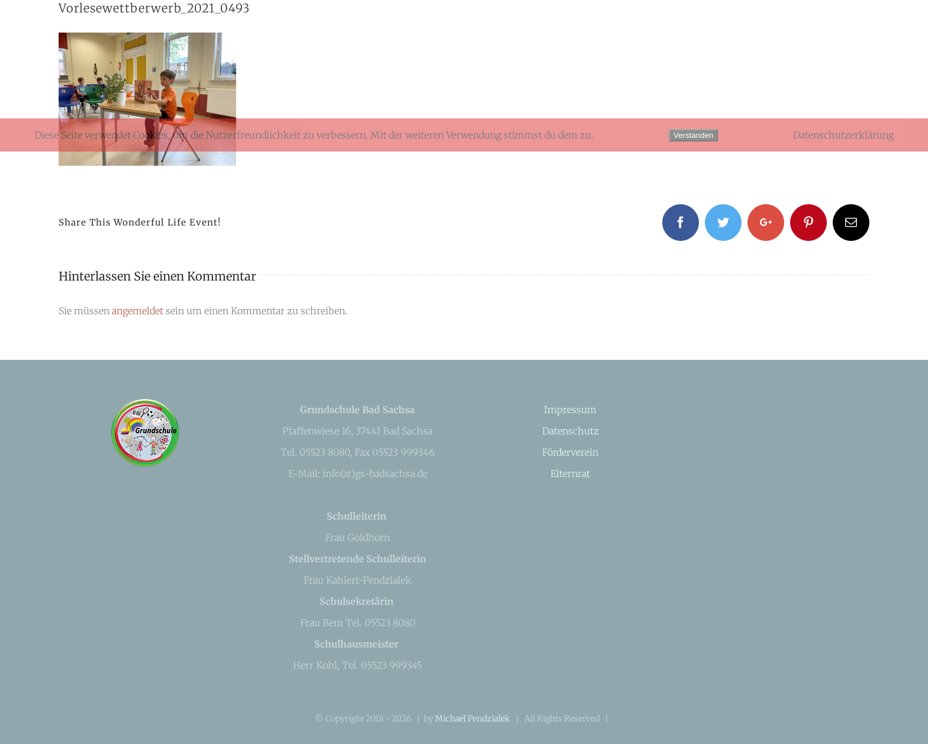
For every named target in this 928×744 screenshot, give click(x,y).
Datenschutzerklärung (843, 135)
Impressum (570, 410)
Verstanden (693, 135)
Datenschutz (570, 431)
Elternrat (570, 473)
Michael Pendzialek (472, 718)
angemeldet (137, 311)
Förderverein (570, 452)
